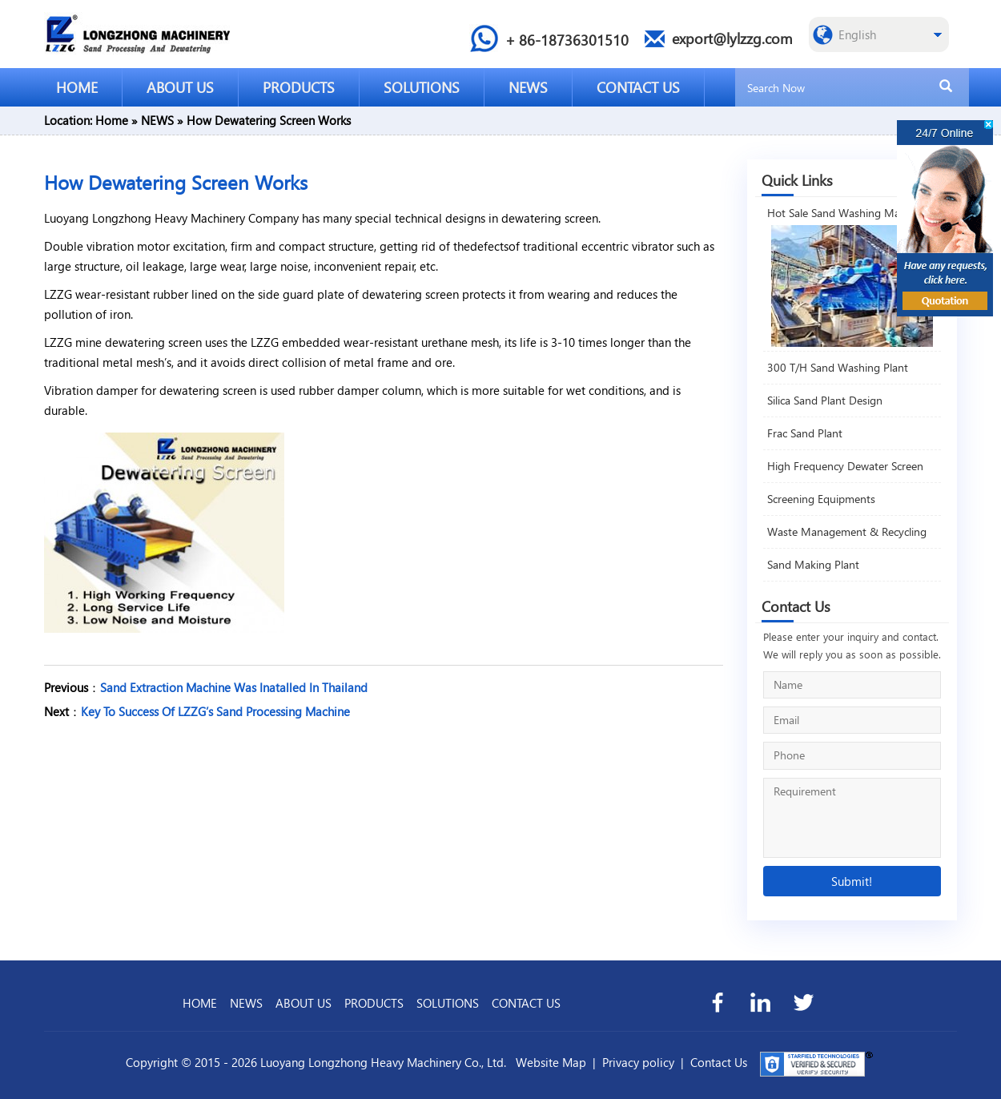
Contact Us (718, 1062)
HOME (77, 87)
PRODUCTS (299, 87)
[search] (946, 86)
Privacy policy (638, 1062)
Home (111, 120)
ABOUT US (180, 87)
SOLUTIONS (422, 87)
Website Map (551, 1062)
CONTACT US (638, 87)
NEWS (528, 87)
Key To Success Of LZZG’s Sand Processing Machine (215, 711)
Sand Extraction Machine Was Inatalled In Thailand (234, 687)
